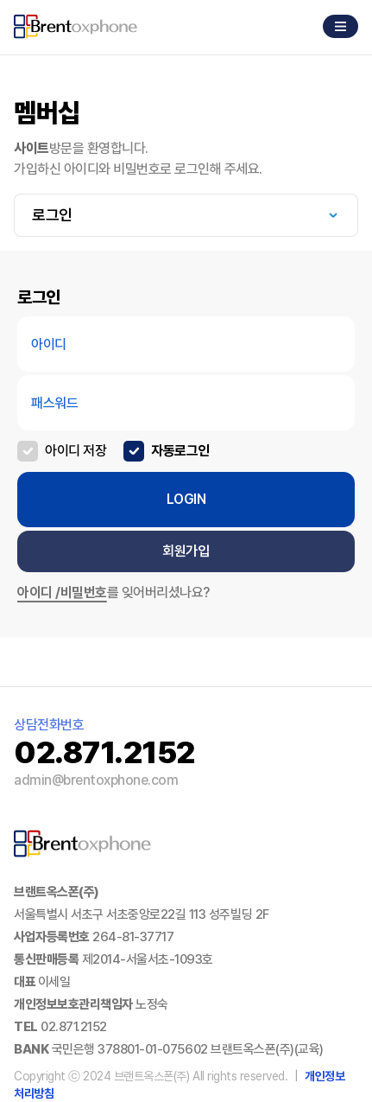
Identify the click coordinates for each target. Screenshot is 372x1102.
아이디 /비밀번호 (62, 592)
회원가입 (185, 551)
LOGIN (186, 499)
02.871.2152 (74, 1027)
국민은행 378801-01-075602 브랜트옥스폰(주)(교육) (188, 1049)
